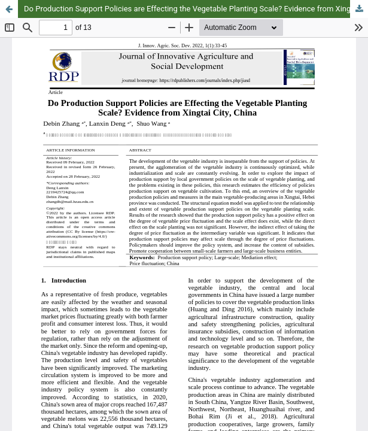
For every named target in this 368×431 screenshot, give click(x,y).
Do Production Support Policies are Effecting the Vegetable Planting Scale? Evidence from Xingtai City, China (196, 8)
